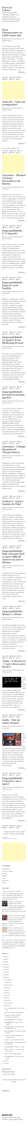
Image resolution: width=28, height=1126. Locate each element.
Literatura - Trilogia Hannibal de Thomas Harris (14, 449)
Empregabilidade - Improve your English (13, 285)
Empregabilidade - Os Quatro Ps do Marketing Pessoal (13, 340)
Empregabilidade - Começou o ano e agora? (13, 781)
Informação (14, 148)
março (7, 1000)
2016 (5, 967)
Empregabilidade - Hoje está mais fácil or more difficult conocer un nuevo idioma (13, 557)
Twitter (19, 77)
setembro (7, 985)
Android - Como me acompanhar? (13, 103)
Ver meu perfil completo (9, 1074)
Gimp (3, 878)
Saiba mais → (22, 72)
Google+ (5, 79)
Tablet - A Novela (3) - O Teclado (12, 891)
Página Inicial (6, 869)
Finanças (4, 876)
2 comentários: (5, 189)
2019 (5, 959)
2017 (5, 964)
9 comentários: (5, 728)
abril (6, 998)
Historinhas (5, 880)
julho (6, 990)
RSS (18, 148)
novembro (8, 980)
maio (6, 995)
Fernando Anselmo (14, 21)
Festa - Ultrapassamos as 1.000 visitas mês (12, 32)
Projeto (4, 882)
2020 (5, 956)
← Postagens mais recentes (11, 831)
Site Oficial (4, 1119)
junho (6, 992)
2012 (5, 977)
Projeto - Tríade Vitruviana (15, 928)
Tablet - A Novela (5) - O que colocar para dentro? (14, 664)
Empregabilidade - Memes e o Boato (13, 613)
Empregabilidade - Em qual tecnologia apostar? (13, 395)
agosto (7, 987)
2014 (5, 972)
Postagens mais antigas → (17, 834)
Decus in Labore (7, 9)
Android (9, 148)
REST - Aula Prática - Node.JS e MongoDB (13, 940)
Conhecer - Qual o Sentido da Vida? (12, 503)
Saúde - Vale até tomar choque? (11, 721)
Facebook (13, 77)
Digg (18, 79)
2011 (5, 1061)
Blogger (14, 1081)
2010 (5, 1063)
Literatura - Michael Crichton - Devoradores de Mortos (14, 179)
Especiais (4, 873)
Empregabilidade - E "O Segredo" (13, 232)
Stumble (11, 79)
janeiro (7, 1005)
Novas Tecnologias (7, 871)
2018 (5, 962)
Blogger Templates (18, 1119)
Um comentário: (6, 293)
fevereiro (7, 1003)
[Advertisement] (13, 90)
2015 (5, 969)
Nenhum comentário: (7, 40)
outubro (7, 982)
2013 (5, 974)
